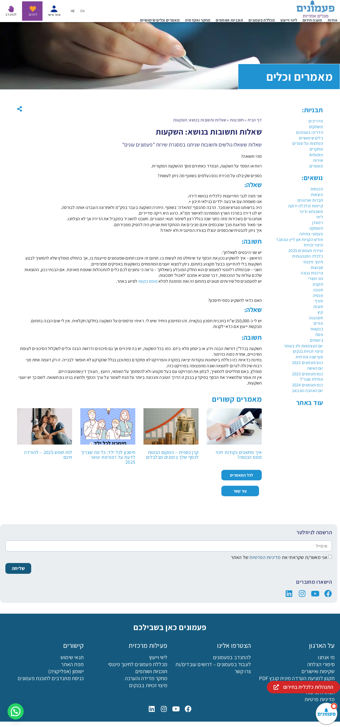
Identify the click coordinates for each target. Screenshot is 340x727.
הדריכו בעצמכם (309, 132)
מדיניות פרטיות (319, 699)
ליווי (319, 217)
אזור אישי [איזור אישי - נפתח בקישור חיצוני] (54, 14)
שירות (318, 160)
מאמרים (316, 166)
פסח (319, 334)
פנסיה (318, 295)
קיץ (320, 312)
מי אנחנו (326, 657)
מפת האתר (72, 664)
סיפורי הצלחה (321, 664)
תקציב (317, 284)
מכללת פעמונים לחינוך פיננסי (137, 664)
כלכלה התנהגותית (307, 256)
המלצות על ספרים (307, 143)
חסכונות (316, 318)
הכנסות (316, 189)
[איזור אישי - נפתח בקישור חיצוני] (54, 8)
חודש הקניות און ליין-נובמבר (299, 239)
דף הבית (254, 120)
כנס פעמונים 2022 (307, 362)
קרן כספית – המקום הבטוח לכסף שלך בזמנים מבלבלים (172, 454)
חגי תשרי (315, 278)
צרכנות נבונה (312, 273)
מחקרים (316, 149)
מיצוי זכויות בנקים (308, 351)
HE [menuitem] (73, 11)
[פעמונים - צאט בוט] (326, 713)
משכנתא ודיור (311, 211)
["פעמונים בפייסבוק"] (328, 593)
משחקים (316, 127)
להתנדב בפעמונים (232, 657)
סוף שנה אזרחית (309, 357)
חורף (319, 301)
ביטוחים (316, 340)
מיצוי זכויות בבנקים (148, 685)
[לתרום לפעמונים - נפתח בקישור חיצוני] (33, 9)
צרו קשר (243, 671)
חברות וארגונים (310, 200)
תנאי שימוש (72, 657)
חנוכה (318, 290)
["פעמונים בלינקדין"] (289, 593)
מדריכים (316, 121)
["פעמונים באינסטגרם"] (302, 593)
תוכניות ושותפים (229, 20)
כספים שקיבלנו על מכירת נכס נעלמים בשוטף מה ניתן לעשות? (210, 176)
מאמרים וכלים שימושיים (160, 20)
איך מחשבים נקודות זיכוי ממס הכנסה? (239, 454)
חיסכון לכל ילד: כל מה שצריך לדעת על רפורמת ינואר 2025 (108, 457)
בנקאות (316, 329)
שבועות (317, 267)
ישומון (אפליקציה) (66, 671)
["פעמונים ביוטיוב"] (315, 593)
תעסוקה (316, 228)
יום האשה (315, 368)
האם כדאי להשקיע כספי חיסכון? (235, 300)
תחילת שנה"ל (311, 379)
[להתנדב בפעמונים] (11, 9)
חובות (318, 306)
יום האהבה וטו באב (307, 390)
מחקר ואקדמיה (198, 20)
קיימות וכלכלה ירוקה (305, 206)
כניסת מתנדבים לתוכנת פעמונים (51, 678)
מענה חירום (312, 20)
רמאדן (317, 222)
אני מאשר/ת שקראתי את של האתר (279, 557)
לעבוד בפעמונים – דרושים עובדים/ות (213, 664)
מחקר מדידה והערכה (146, 678)
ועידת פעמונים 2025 (305, 250)
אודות (333, 20)
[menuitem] (82, 11)
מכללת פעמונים (262, 20)
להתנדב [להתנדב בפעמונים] (11, 14)
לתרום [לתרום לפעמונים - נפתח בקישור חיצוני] (33, 14)
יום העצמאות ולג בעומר (303, 346)
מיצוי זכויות (313, 245)
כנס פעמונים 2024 (307, 385)
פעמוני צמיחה (311, 234)
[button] (19, 109)
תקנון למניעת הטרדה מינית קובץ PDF (297, 678)
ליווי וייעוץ (288, 20)
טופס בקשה (148, 281)
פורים (318, 323)
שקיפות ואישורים (318, 671)
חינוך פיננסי (313, 262)
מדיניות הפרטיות (264, 557)
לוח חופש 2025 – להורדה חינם (48, 454)
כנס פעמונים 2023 (307, 374)
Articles (316, 155)
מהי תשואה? (251, 156)
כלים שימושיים (311, 138)
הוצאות (317, 194)
